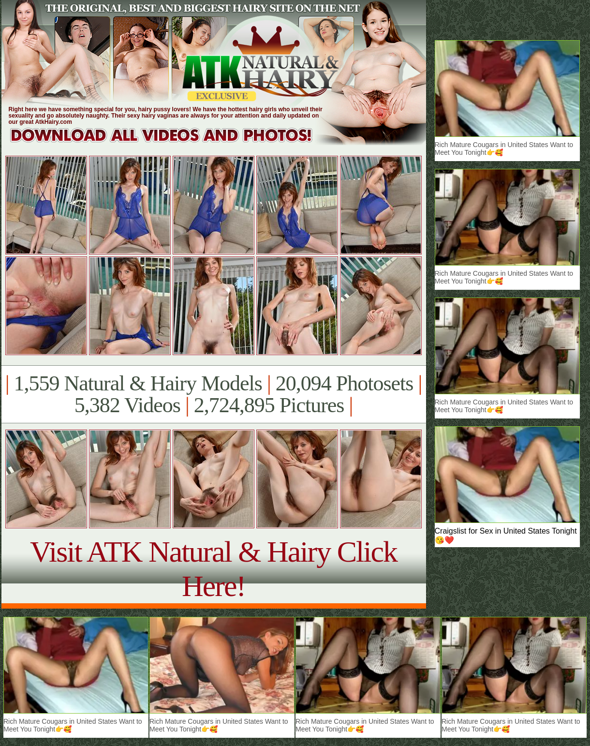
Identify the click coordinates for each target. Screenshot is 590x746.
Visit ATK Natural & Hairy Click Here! (213, 568)
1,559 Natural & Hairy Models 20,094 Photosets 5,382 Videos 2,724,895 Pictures (213, 394)
